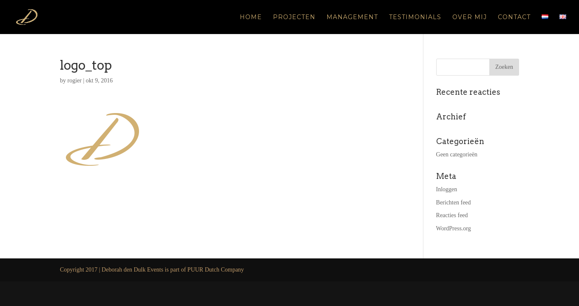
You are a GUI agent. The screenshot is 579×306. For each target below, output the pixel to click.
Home (251, 17)
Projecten (294, 17)
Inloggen (446, 189)
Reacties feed (452, 215)
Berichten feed (453, 202)
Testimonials (415, 17)
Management (352, 17)
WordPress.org (453, 228)
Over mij (469, 17)
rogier (75, 80)
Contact (514, 17)
